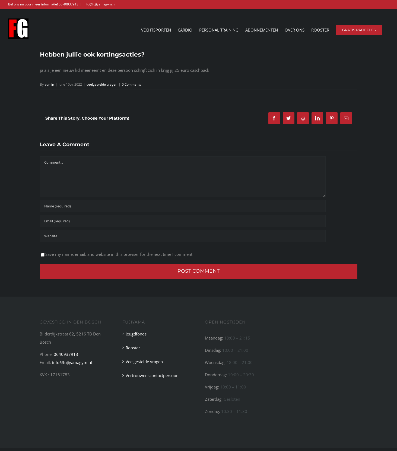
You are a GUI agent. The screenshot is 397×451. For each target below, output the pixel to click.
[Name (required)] (183, 206)
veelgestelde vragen (102, 84)
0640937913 (66, 354)
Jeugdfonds (136, 334)
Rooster (133, 347)
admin (49, 84)
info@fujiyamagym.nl (99, 4)
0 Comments (131, 84)
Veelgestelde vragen (144, 361)
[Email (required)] (183, 221)
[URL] (183, 236)
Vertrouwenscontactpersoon (152, 375)
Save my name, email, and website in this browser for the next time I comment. (119, 254)
